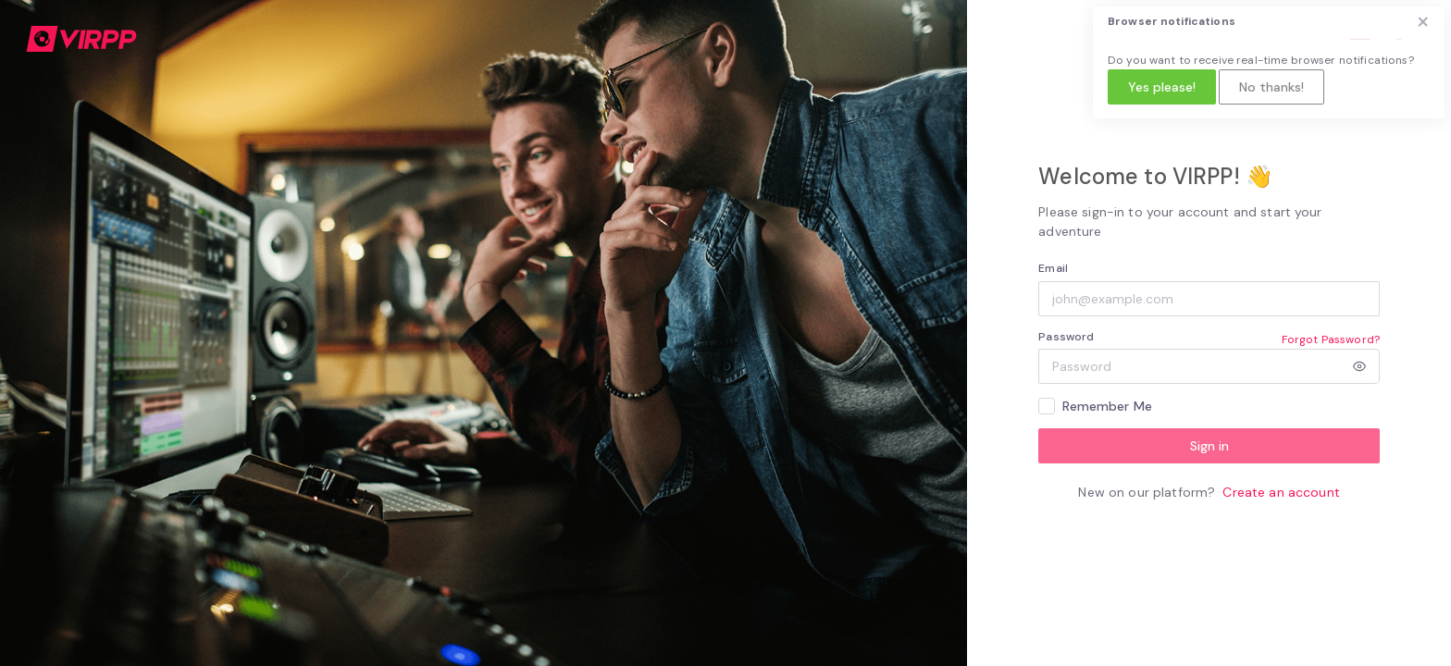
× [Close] (1423, 21)
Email (1053, 268)
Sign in (1209, 446)
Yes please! (1162, 87)
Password (1066, 336)
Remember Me (1107, 406)
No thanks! (1271, 87)
